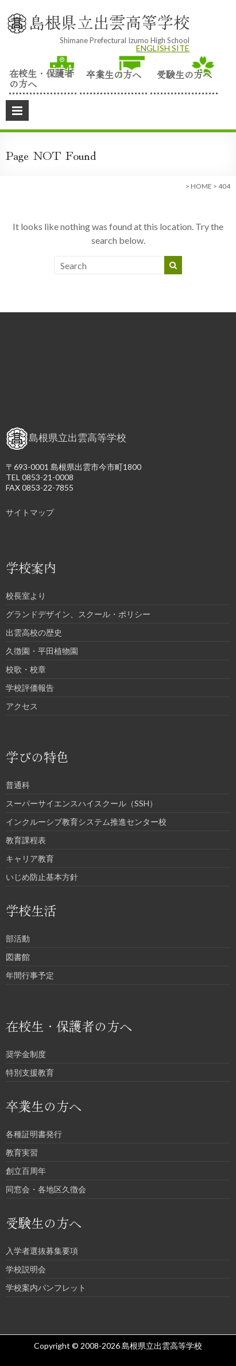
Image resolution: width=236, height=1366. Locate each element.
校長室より (26, 595)
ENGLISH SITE (162, 48)
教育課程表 (26, 840)
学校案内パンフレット (46, 1287)
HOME (201, 186)
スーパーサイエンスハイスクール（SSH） (81, 803)
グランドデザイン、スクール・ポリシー (78, 614)
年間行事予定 (30, 975)
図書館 (18, 957)
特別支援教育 (30, 1072)
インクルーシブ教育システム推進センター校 (86, 822)
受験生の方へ (184, 73)
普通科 (18, 785)
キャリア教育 (30, 858)
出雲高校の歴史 (34, 632)
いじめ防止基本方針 (42, 877)
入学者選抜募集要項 (42, 1251)
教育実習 (22, 1152)
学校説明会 (26, 1269)
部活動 (18, 938)
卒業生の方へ (113, 73)
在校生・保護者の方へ (41, 77)
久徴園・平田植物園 (42, 651)
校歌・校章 (26, 669)
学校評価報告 (30, 687)
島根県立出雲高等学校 (109, 21)
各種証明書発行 (34, 1134)
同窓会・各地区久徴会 (46, 1189)
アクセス (22, 706)
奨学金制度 (26, 1054)
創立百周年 (26, 1171)
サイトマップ (30, 512)
